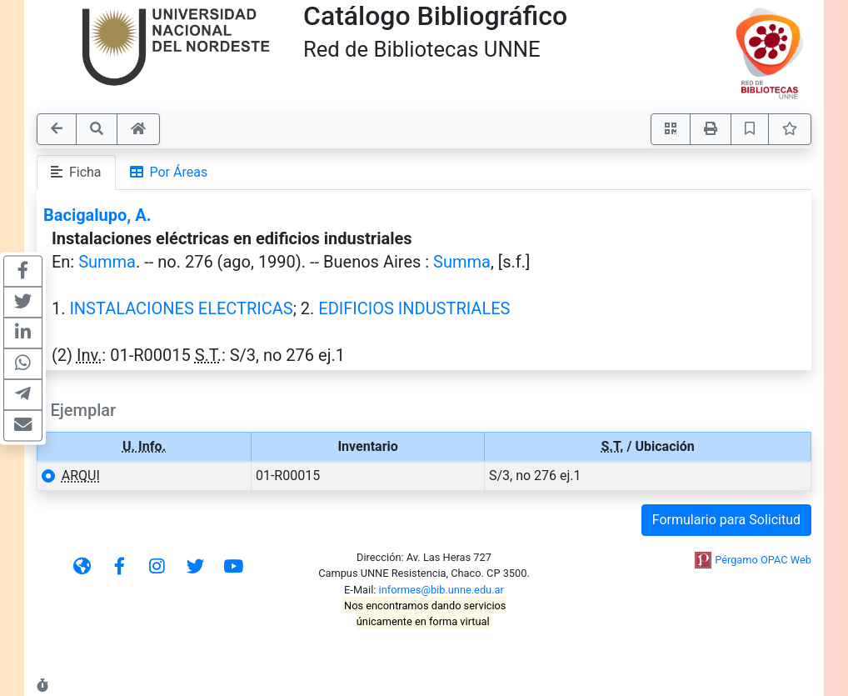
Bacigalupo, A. (97, 215)
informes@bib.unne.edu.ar (441, 589)
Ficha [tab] (76, 172)
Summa (107, 262)
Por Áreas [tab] (169, 172)
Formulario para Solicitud (726, 520)
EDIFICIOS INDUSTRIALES (414, 308)
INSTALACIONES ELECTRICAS (180, 308)
